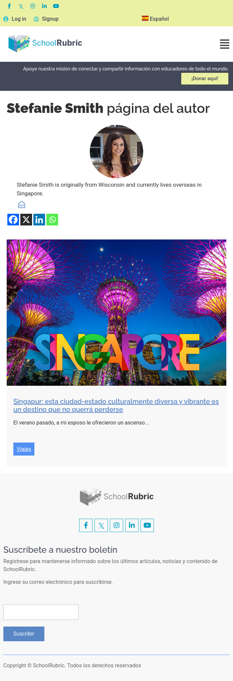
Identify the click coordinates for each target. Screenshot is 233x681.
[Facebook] (13, 219)
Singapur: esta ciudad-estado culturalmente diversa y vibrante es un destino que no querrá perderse (116, 405)
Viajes (24, 449)
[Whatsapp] (52, 219)
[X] (26, 219)
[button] (224, 44)
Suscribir (23, 634)
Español (155, 19)
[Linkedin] (39, 219)
